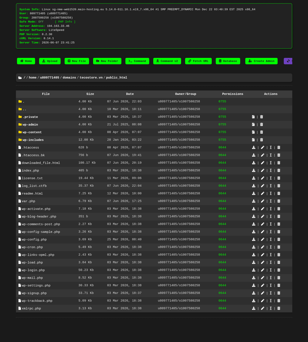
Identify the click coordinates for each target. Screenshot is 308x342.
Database (228, 67)
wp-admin (30, 134)
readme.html (32, 207)
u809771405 (49, 84)
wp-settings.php (36, 304)
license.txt (32, 190)
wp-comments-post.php (41, 239)
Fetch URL (198, 67)
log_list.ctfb (34, 198)
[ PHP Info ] (65, 24)
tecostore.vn (91, 84)
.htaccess (30, 158)
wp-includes (33, 150)
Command (137, 67)
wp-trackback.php (37, 320)
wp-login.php (33, 287)
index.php (30, 182)
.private (30, 126)
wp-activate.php (36, 223)
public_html (116, 84)
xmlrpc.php (31, 328)
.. (25, 118)
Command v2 (167, 67)
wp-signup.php (34, 312)
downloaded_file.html (41, 174)
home (33, 84)
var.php (28, 215)
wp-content (32, 142)
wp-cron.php (32, 263)
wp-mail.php (32, 295)
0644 (222, 158)
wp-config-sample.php (41, 247)
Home (26, 67)
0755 (222, 109)
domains (69, 84)
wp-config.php (34, 255)
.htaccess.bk (33, 166)
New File (77, 67)
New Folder (107, 67)
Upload (49, 67)
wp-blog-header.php (39, 231)
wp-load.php (32, 279)
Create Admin (261, 67)
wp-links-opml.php (38, 271)
